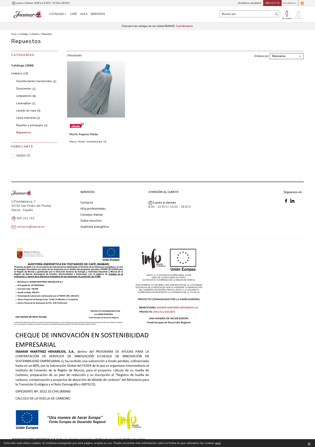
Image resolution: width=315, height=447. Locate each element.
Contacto (86, 203)
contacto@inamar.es (30, 227)
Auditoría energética (94, 227)
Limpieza (19, 73)
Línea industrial (28, 118)
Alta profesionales (93, 209)
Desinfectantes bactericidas (36, 81)
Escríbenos (289, 3)
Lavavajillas (25, 103)
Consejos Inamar (91, 215)
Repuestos (23, 132)
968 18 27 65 (272, 3)
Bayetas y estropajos (31, 125)
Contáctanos (184, 26)
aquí (218, 443)
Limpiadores (26, 96)
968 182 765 (25, 218)
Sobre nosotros (91, 221)
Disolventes (26, 89)
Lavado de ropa (28, 110)
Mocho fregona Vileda (84, 134)
